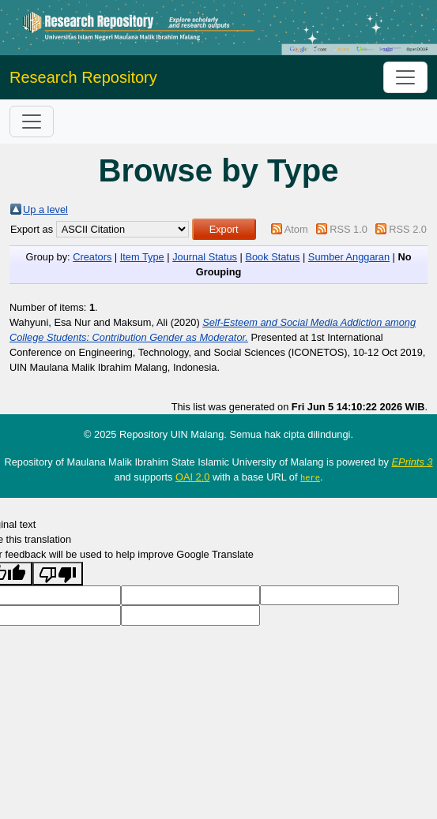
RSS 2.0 (408, 229)
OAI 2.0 (192, 477)
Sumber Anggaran (349, 257)
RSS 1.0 (348, 229)
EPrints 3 (412, 462)
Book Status (272, 257)
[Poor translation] (57, 573)
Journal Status (204, 257)
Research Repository (83, 77)
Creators (92, 257)
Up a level (45, 209)
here (310, 477)
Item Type (142, 257)
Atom (296, 229)
